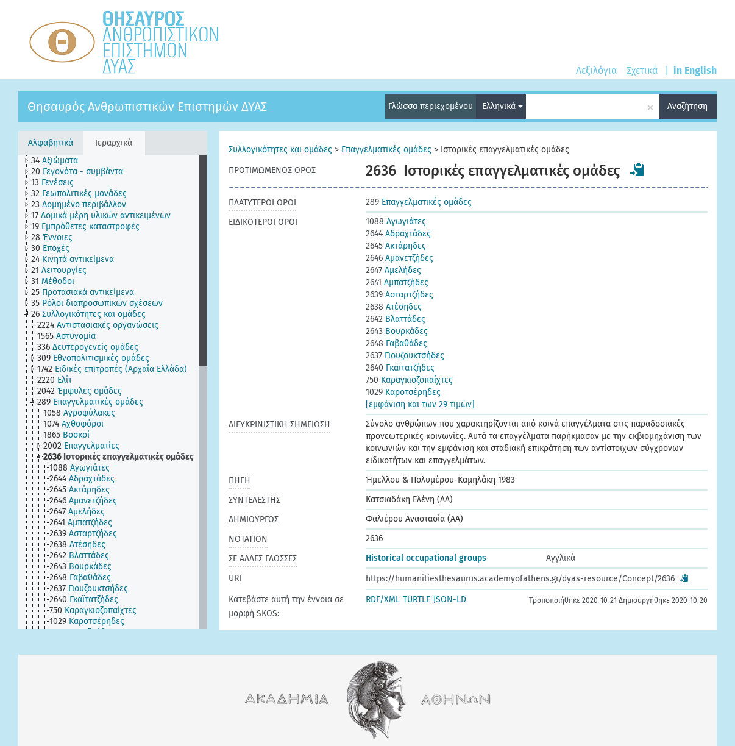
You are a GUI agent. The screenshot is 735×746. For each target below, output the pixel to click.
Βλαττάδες (395, 319)
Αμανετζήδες (399, 258)
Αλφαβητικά (50, 143)
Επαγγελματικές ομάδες (386, 149)
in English (695, 70)
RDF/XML (383, 599)
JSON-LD (449, 599)
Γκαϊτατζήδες (400, 368)
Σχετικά (642, 70)
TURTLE (416, 599)
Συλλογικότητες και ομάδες (280, 149)
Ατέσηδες (394, 307)
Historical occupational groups (426, 558)
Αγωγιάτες (396, 221)
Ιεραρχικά (113, 143)
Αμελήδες (393, 270)
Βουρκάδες (397, 331)
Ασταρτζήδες (399, 295)
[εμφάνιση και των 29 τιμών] (420, 404)
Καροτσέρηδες (403, 392)
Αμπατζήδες (397, 282)
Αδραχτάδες (398, 234)
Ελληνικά (502, 106)
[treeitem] (59, 160)
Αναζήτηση (687, 106)
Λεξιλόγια (596, 70)
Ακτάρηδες (396, 246)
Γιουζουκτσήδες (405, 355)
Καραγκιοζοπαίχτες (409, 380)
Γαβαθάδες (396, 343)
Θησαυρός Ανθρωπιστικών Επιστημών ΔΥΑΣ (147, 106)
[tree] (112, 392)
